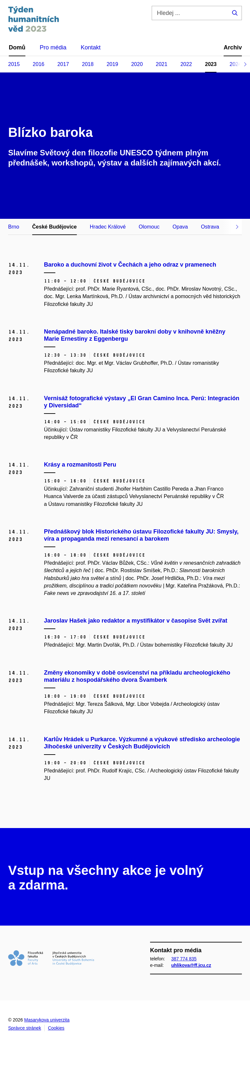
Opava (180, 227)
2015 (14, 64)
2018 (88, 64)
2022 (186, 64)
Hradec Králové (108, 227)
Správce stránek (24, 1028)
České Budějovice (54, 227)
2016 (39, 64)
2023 (211, 64)
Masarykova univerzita (46, 1019)
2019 (112, 64)
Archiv (233, 47)
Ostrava (210, 227)
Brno (13, 227)
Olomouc (149, 227)
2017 (63, 64)
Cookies (56, 1028)
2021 (162, 64)
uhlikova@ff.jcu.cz (191, 965)
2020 (137, 64)
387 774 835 (184, 958)
